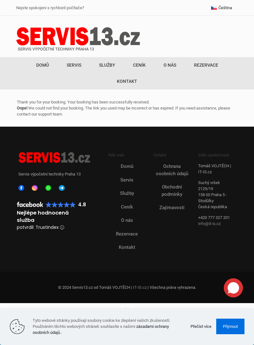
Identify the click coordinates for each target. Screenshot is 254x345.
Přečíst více (200, 326)
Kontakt (127, 247)
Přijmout (230, 326)
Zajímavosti (171, 207)
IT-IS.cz (140, 287)
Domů (127, 166)
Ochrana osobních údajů (172, 169)
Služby (127, 193)
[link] (21, 188)
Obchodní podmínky (172, 190)
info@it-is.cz (209, 223)
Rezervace (127, 234)
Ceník (127, 207)
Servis (126, 180)
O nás (127, 220)
